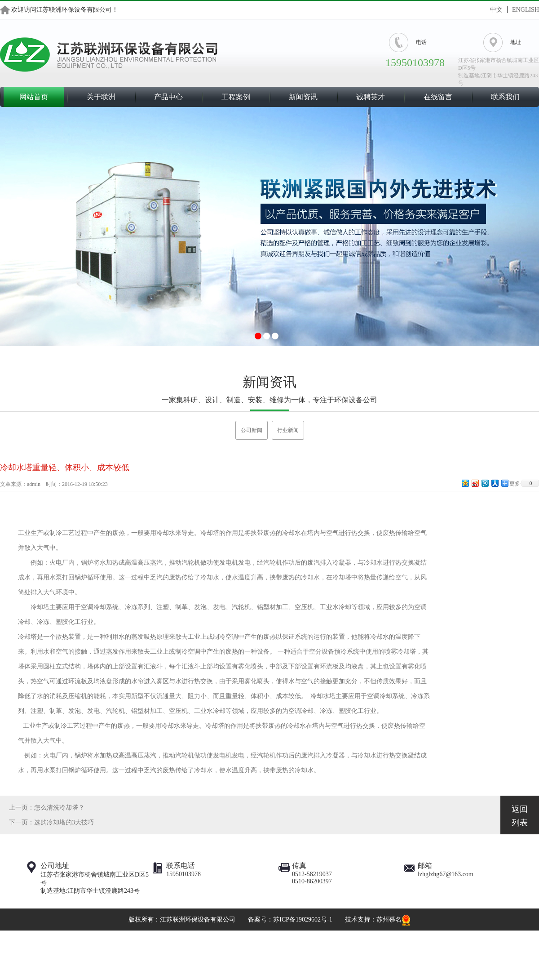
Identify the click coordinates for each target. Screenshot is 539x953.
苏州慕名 (389, 919)
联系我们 (505, 97)
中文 (496, 9)
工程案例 (235, 97)
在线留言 (438, 97)
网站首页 (33, 97)
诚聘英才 (370, 97)
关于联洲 (101, 97)
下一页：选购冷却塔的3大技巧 (51, 822)
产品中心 (168, 97)
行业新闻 (288, 430)
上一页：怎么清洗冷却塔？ (46, 807)
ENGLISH (525, 9)
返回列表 (520, 816)
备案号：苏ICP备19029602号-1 (290, 919)
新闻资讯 (303, 97)
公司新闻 (251, 430)
